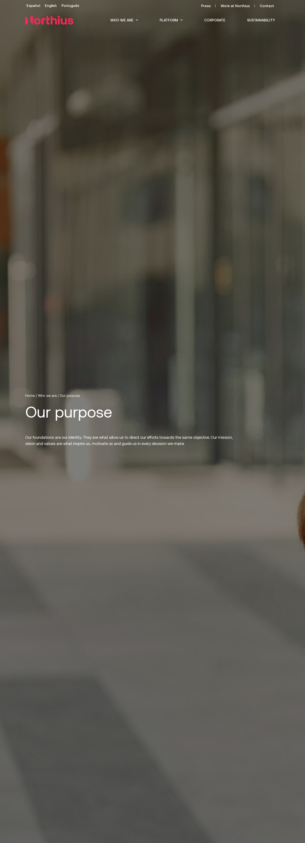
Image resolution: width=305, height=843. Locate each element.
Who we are (124, 20)
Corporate (214, 20)
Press (206, 6)
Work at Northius (235, 6)
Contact (267, 6)
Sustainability (261, 20)
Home (30, 396)
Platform (171, 20)
